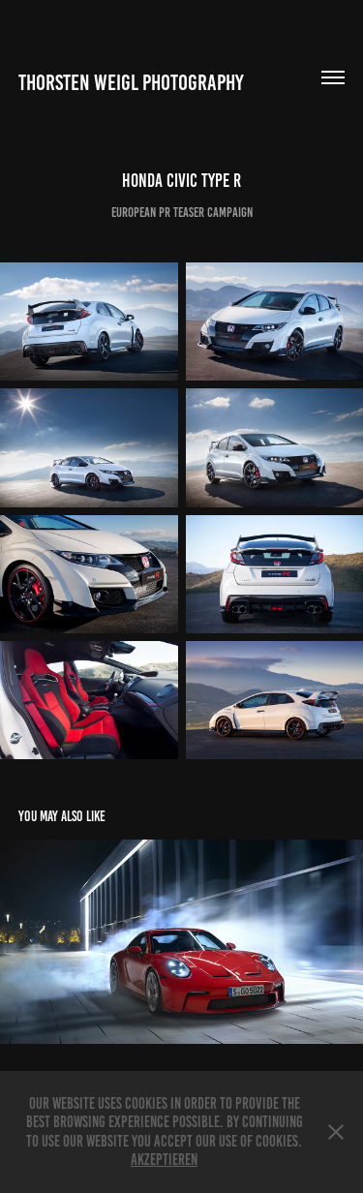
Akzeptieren (164, 1159)
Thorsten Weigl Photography (131, 83)
